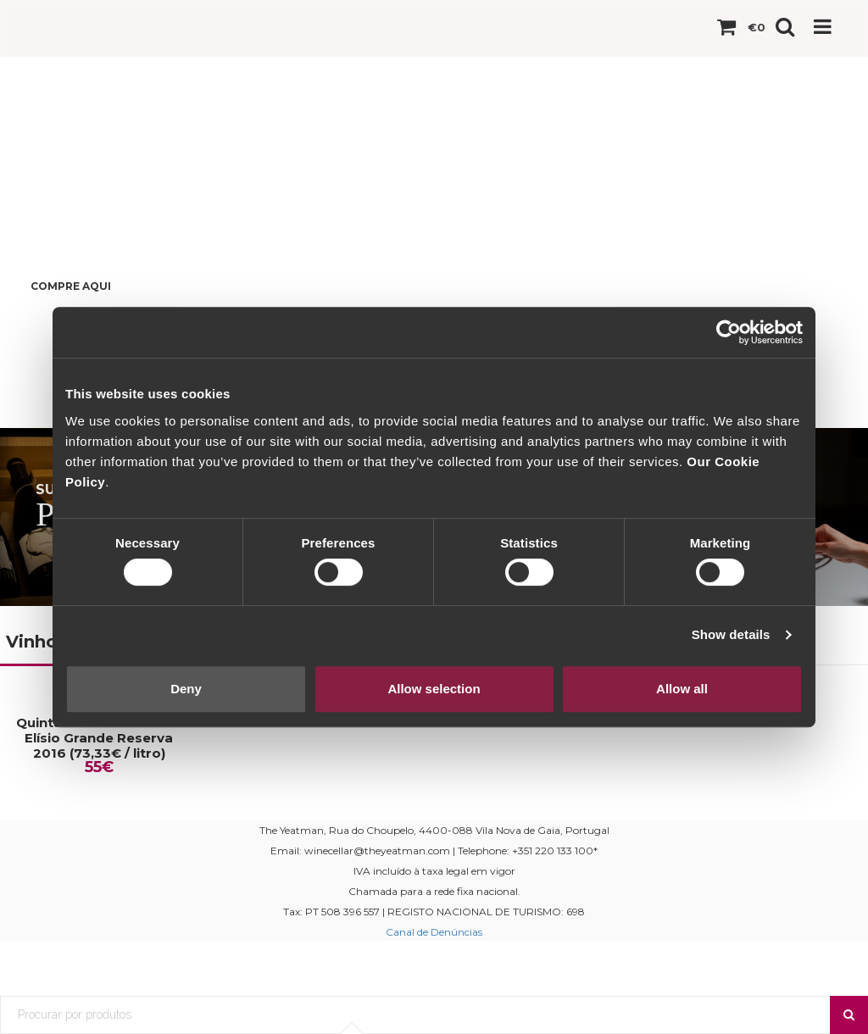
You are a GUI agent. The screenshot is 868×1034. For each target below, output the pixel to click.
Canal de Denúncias (434, 932)
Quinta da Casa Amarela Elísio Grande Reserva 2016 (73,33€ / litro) (98, 738)
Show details (731, 634)
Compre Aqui (71, 286)
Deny (186, 688)
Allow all (682, 688)
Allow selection (433, 688)
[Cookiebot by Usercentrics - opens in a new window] (728, 332)
